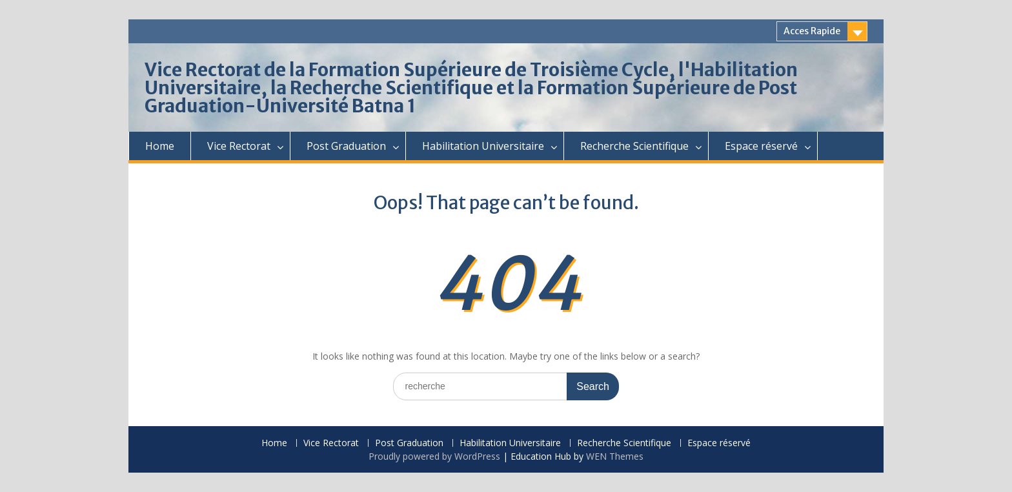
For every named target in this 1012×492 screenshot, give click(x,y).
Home (159, 146)
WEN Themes (614, 456)
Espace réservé (761, 146)
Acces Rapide (812, 31)
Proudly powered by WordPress (434, 456)
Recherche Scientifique (634, 146)
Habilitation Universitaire (483, 146)
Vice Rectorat (238, 146)
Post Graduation (346, 146)
